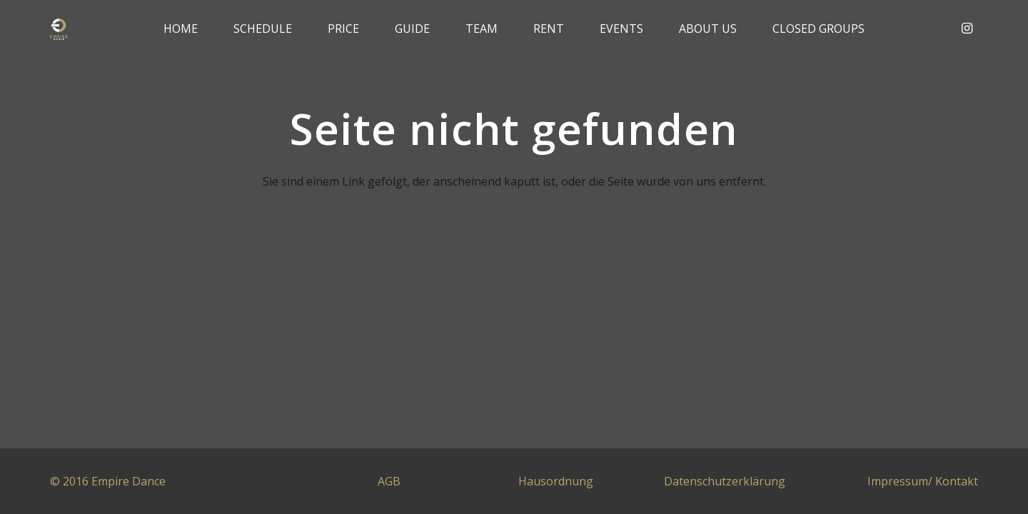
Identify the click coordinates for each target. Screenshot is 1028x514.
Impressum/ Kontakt (922, 481)
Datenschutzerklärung (724, 481)
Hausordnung (555, 481)
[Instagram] (966, 28)
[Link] (59, 28)
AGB (389, 481)
